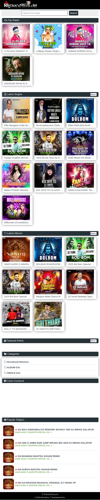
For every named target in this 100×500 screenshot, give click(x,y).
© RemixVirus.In (50, 494)
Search (73, 13)
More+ (93, 94)
